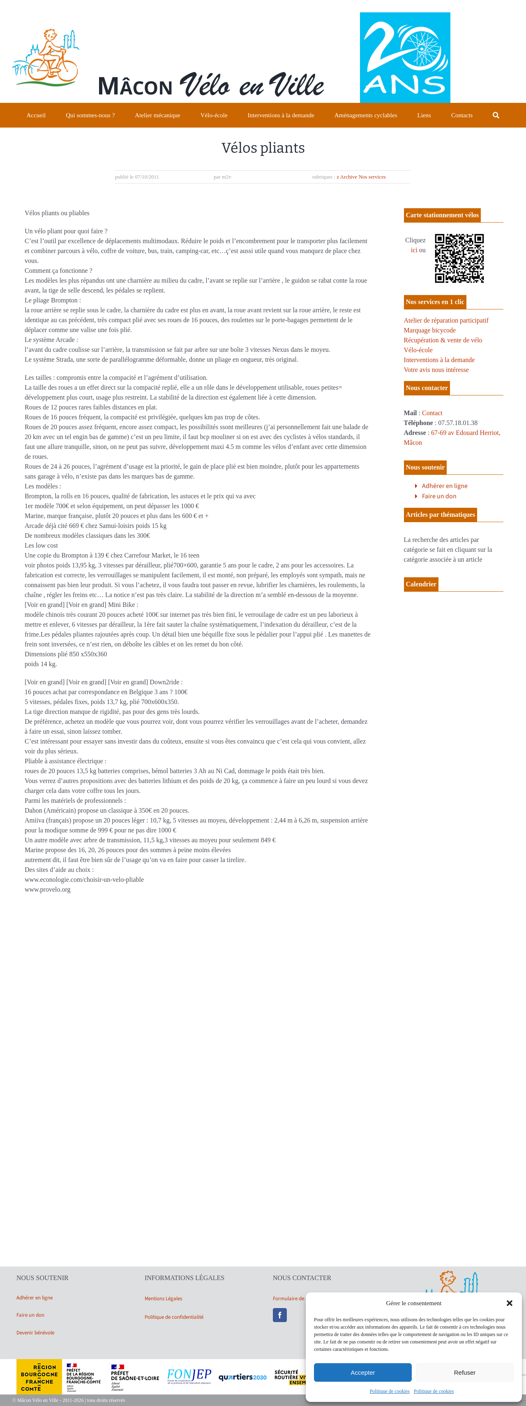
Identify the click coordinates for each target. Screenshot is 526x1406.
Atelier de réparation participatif (446, 320)
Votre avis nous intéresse (436, 369)
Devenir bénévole (35, 1332)
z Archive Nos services (361, 177)
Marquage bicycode (430, 330)
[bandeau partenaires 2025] (263, 1362)
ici (414, 249)
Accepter (363, 1372)
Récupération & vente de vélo (443, 340)
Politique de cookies (390, 1391)
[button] (509, 1303)
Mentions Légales (163, 1298)
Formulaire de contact (297, 1298)
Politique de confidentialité (174, 1317)
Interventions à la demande (439, 359)
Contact (432, 412)
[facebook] (280, 1315)
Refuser (465, 1372)
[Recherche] (496, 115)
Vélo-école (418, 349)
